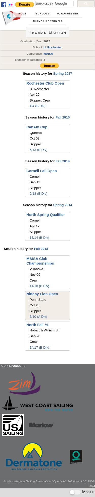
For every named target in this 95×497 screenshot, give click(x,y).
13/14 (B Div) (39, 238)
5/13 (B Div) (38, 150)
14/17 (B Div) (39, 347)
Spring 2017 (62, 73)
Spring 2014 (62, 205)
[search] (54, 3)
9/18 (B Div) (38, 193)
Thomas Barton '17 (47, 21)
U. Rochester (67, 13)
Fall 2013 (41, 249)
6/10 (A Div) (38, 317)
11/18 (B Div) (39, 286)
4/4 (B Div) (37, 106)
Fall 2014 (62, 161)
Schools (43, 13)
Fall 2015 (62, 117)
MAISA (48, 53)
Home (22, 13)
